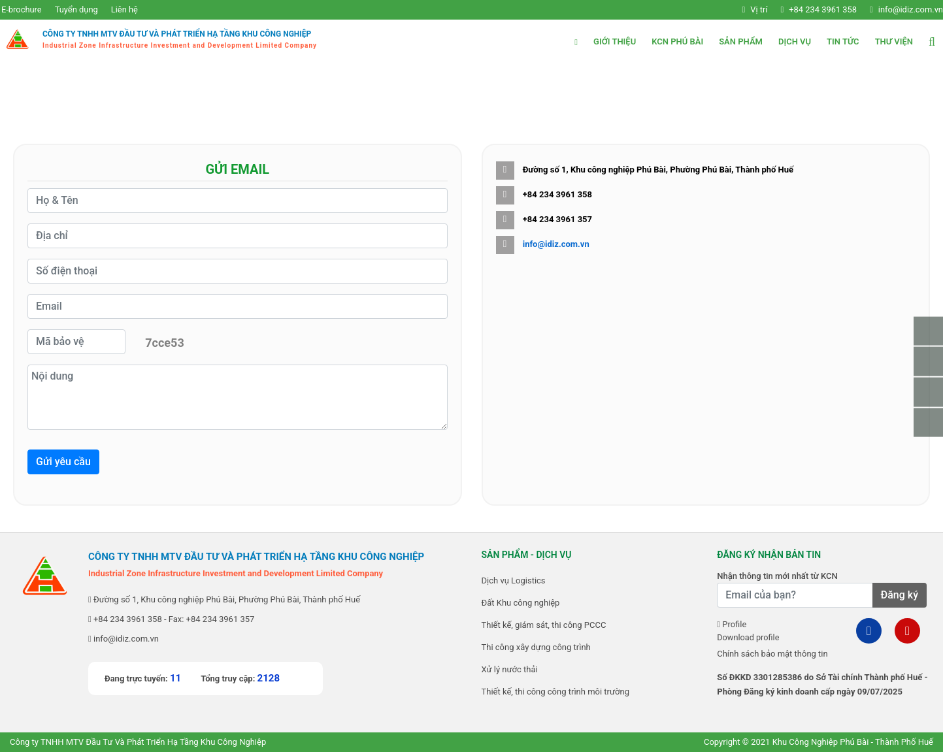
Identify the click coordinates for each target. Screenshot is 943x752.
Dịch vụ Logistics (514, 580)
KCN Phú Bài (677, 41)
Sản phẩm (741, 41)
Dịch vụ (794, 41)
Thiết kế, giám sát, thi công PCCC (544, 625)
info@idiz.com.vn (899, 9)
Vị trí (746, 9)
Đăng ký (899, 595)
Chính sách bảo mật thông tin (772, 654)
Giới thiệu (614, 41)
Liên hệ (124, 9)
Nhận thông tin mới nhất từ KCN (777, 576)
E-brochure (20, 9)
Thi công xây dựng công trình (536, 647)
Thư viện (894, 41)
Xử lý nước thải (510, 669)
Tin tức (843, 41)
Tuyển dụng (75, 9)
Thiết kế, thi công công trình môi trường (555, 691)
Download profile (748, 637)
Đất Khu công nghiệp (521, 603)
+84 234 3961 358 (811, 9)
